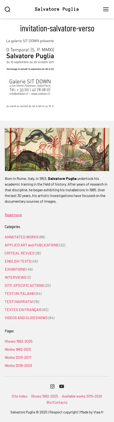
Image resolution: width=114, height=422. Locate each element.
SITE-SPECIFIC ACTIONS (24, 285)
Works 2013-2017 (18, 357)
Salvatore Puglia (57, 9)
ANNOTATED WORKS (21, 237)
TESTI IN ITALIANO (20, 293)
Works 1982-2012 (18, 349)
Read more (13, 214)
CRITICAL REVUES (19, 253)
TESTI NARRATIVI (19, 301)
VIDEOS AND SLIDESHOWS (26, 317)
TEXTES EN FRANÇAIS (23, 309)
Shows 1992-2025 (18, 341)
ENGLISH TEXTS (18, 261)
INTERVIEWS (15, 277)
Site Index (19, 396)
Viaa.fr (98, 412)
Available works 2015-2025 (82, 396)
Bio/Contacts (57, 402)
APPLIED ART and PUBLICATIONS (32, 245)
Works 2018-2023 (18, 365)
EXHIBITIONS (15, 269)
